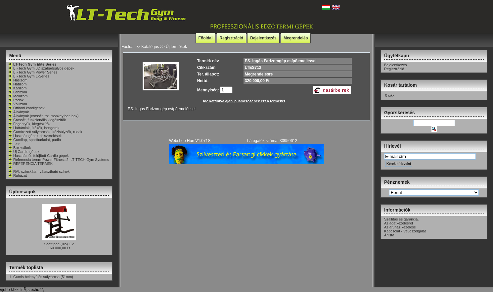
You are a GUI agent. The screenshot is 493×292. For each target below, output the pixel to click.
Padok (15, 100)
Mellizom (17, 96)
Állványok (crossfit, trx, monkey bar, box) (43, 116)
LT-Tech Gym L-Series (28, 76)
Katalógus (150, 46)
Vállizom (17, 104)
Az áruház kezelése (400, 227)
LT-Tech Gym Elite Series (32, 64)
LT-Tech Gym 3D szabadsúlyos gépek (41, 68)
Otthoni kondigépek (26, 108)
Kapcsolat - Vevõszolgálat (405, 231)
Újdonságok (22, 191)
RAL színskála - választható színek (38, 171)
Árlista (389, 235)
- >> (14, 144)
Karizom (17, 88)
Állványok (18, 112)
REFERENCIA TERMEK (30, 164)
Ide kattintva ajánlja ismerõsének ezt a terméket (244, 101)
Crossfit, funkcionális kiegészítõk (37, 120)
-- (12, 168)
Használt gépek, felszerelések (35, 136)
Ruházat (17, 175)
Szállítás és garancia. (401, 219)
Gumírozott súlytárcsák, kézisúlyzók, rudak (45, 132)
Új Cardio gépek (23, 152)
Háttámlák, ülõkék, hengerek (33, 128)
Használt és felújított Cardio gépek (38, 156)
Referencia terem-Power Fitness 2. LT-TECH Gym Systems (58, 160)
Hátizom (17, 84)
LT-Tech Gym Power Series (32, 72)
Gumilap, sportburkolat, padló (34, 140)
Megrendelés (296, 38)
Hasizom (17, 80)
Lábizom (17, 92)
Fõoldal (206, 38)
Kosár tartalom (400, 85)
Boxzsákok (19, 148)
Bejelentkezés (263, 38)
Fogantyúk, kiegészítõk (29, 124)
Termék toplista (26, 267)
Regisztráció (231, 38)
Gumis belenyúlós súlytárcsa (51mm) (43, 277)
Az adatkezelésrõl (398, 223)
